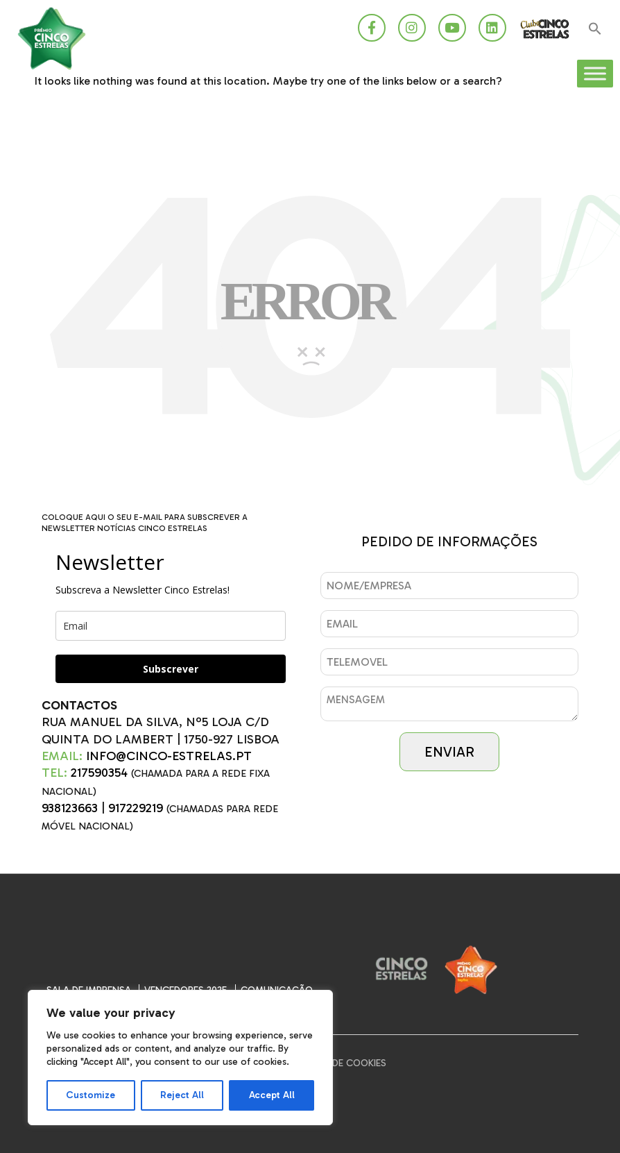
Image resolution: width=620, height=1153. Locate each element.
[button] (595, 29)
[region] (180, 1057)
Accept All (272, 1095)
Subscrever (170, 668)
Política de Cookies (337, 1063)
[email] (170, 626)
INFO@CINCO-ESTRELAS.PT (169, 756)
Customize (90, 1095)
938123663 (70, 808)
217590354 (99, 772)
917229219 (135, 808)
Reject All (182, 1095)
